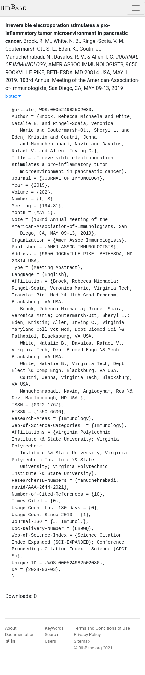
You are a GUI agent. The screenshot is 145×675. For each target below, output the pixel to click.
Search (51, 634)
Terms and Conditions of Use (102, 628)
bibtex (13, 96)
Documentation (20, 634)
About (11, 628)
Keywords (54, 628)
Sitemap (82, 641)
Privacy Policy (87, 634)
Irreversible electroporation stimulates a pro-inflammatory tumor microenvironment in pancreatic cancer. (66, 33)
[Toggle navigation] (136, 8)
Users (50, 641)
